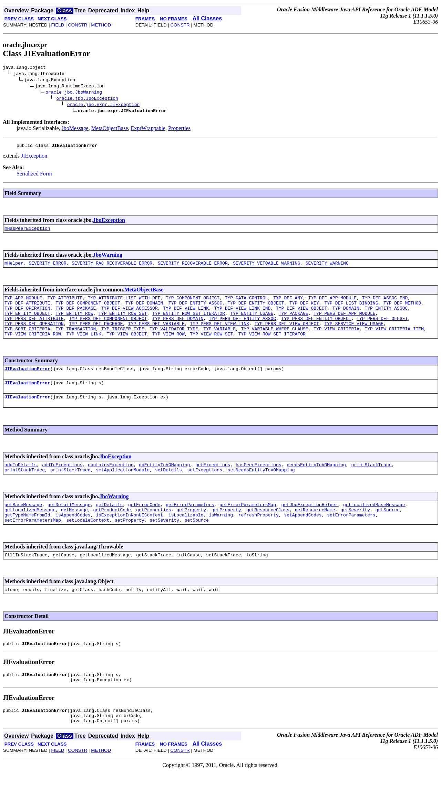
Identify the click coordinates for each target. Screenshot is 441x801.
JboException (109, 222)
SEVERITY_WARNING (327, 267)
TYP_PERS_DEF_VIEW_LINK (219, 334)
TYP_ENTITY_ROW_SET (123, 321)
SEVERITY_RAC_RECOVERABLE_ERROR (112, 267)
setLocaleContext (87, 541)
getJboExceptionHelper (309, 523)
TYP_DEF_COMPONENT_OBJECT (87, 309)
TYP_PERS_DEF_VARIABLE (156, 334)
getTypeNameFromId (27, 535)
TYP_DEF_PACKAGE (75, 315)
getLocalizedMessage (29, 529)
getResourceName (315, 529)
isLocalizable (185, 535)
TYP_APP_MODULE (23, 303)
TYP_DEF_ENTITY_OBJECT (255, 309)
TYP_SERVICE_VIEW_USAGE (353, 334)
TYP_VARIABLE (219, 340)
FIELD (57, 25)
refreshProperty (258, 535)
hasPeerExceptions (258, 481)
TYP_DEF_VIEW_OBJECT (301, 315)
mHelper (13, 267)
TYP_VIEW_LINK (83, 346)
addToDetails (20, 481)
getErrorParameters (190, 523)
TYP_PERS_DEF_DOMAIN (177, 327)
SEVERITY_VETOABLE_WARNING (266, 267)
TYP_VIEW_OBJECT (126, 346)
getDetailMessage (69, 523)
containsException (111, 481)
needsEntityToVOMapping (316, 481)
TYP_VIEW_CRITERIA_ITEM (394, 340)
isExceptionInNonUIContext (129, 535)
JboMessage (75, 129)
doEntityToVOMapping (164, 481)
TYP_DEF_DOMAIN (144, 309)
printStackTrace (371, 481)
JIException (34, 158)
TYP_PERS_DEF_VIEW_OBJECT (286, 334)
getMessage (74, 529)
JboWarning (107, 258)
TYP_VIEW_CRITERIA (336, 340)
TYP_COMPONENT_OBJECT (192, 303)
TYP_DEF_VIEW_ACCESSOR (129, 315)
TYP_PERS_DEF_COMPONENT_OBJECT (108, 327)
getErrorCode (144, 523)
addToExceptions (62, 481)
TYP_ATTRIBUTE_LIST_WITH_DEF (124, 303)
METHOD (101, 25)
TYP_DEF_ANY (288, 303)
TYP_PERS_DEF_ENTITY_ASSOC (242, 327)
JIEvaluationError (27, 382)
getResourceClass (267, 529)
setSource (197, 541)
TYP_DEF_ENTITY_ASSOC (195, 309)
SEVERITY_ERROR (47, 267)
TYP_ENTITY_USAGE (251, 321)
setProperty (129, 541)
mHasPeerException (27, 231)
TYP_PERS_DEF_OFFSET (382, 327)
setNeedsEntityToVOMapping (261, 487)
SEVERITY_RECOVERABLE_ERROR (193, 267)
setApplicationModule (123, 487)
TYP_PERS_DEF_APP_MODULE (344, 321)
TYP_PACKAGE (293, 321)
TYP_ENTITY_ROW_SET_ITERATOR (188, 321)
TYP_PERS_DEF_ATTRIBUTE (34, 327)
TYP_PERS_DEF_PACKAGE (96, 334)
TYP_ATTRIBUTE (65, 303)
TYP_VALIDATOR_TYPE (174, 340)
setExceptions (204, 487)
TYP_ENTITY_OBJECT (27, 321)
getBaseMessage (23, 523)
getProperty (191, 529)
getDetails (109, 523)
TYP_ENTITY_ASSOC (386, 315)
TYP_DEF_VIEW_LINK (186, 315)
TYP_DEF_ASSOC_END (385, 303)
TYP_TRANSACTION (75, 340)
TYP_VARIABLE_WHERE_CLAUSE (274, 340)
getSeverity (355, 529)
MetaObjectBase (109, 129)
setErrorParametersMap (32, 541)
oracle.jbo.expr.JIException (103, 105)
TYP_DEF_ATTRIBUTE (27, 309)
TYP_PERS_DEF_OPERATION (34, 334)
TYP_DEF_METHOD (402, 309)
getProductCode (112, 529)
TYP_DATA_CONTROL (246, 303)
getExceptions (212, 481)
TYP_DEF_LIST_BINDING (351, 309)
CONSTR (77, 25)
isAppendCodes (72, 535)
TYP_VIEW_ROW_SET (211, 346)
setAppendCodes (302, 535)
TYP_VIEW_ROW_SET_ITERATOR (272, 346)
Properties (179, 129)
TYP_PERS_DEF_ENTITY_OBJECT (316, 327)
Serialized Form (34, 176)
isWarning (221, 535)
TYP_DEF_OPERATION (27, 315)
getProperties (153, 529)
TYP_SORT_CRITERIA (27, 340)
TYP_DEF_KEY (304, 309)
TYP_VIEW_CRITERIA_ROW (32, 346)
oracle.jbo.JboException (87, 99)
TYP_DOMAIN (345, 315)
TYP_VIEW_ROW (168, 346)
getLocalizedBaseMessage (374, 523)
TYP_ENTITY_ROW (74, 321)
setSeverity (164, 541)
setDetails (168, 487)
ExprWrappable (148, 129)
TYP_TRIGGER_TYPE (122, 340)
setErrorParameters (351, 535)
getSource (388, 529)
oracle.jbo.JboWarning (73, 93)
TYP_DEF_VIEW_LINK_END (242, 315)
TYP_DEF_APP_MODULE (332, 303)
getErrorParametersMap (247, 523)
